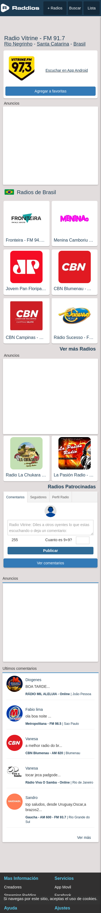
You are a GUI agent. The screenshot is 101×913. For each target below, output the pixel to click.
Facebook (63, 895)
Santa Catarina (53, 44)
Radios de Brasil (36, 192)
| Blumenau (52, 753)
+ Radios (54, 8)
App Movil (63, 887)
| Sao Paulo (52, 724)
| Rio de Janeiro (59, 782)
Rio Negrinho (18, 44)
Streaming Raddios (20, 895)
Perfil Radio (60, 497)
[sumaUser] (82, 540)
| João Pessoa (58, 694)
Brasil (80, 44)
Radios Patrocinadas (72, 486)
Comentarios (15, 497)
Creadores (13, 887)
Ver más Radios (78, 349)
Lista (92, 8)
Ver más (84, 837)
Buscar (75, 8)
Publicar (50, 550)
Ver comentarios (50, 563)
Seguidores (38, 497)
